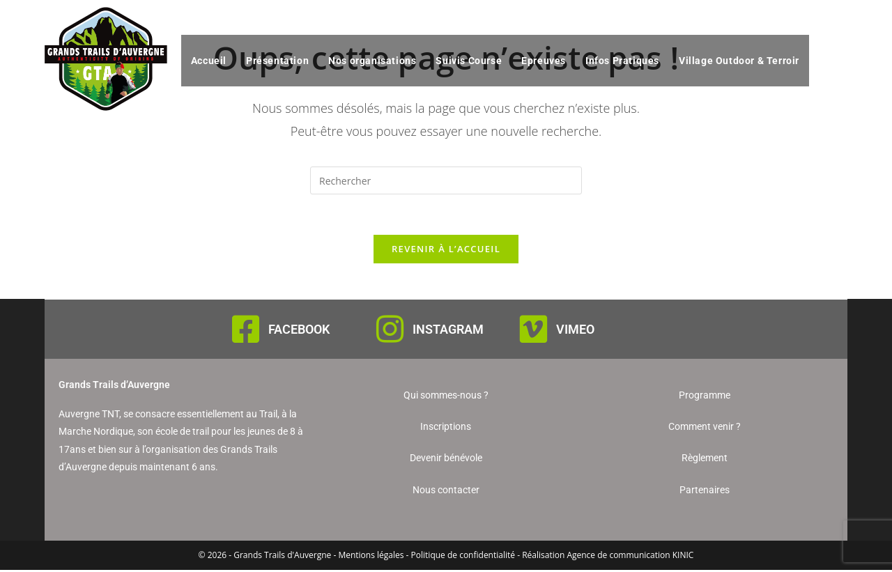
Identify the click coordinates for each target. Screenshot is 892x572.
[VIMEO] (533, 331)
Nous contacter (446, 491)
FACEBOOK (299, 331)
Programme (704, 397)
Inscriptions (445, 428)
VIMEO (575, 331)
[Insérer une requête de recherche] (446, 180)
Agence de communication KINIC (630, 557)
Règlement (705, 460)
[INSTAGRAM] (390, 331)
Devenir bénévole (446, 460)
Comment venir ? (704, 428)
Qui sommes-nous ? (446, 397)
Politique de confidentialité (463, 557)
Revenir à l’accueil (446, 251)
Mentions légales (370, 557)
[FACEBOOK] (245, 331)
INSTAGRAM (448, 331)
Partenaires (704, 491)
